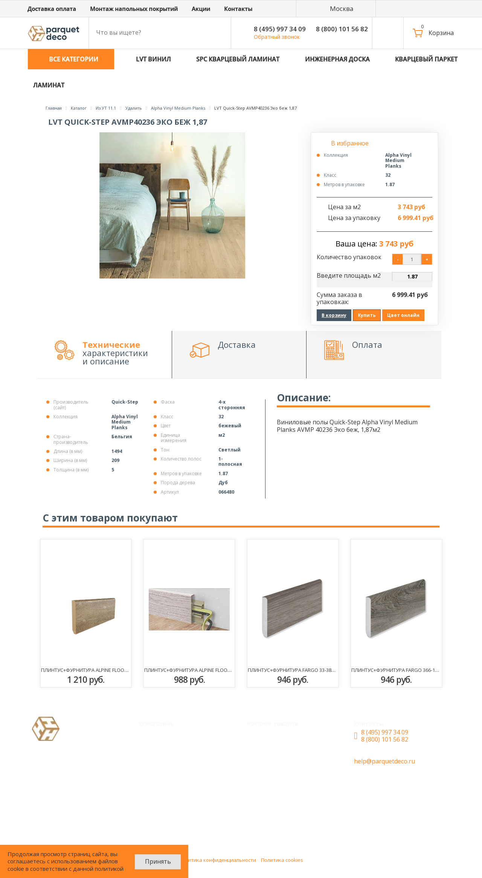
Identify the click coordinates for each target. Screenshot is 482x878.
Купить (367, 315)
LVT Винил (268, 750)
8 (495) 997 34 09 (280, 28)
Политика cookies (282, 860)
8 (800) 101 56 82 (342, 28)
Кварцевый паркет (281, 795)
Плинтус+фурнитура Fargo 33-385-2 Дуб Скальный (312, 670)
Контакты (159, 795)
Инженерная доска (281, 780)
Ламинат (266, 809)
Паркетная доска (278, 824)
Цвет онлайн (403, 315)
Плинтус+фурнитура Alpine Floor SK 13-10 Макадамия (110, 670)
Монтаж (157, 736)
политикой (109, 868)
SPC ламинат (272, 765)
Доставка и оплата (173, 765)
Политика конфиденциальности (217, 860)
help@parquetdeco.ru (384, 761)
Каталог (264, 736)
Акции (154, 750)
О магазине (162, 780)
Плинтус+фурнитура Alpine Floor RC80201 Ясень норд (213, 670)
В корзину (334, 315)
